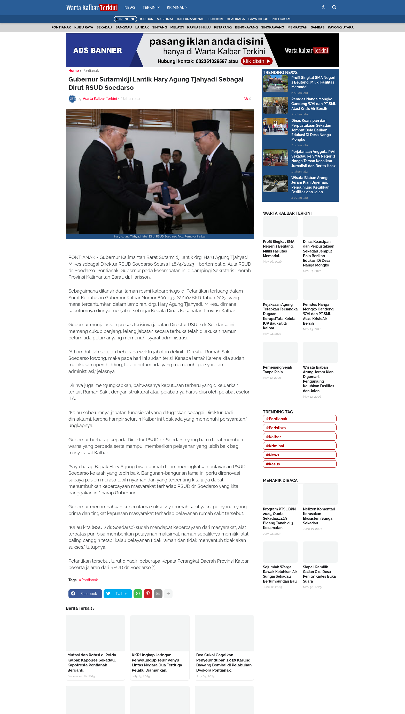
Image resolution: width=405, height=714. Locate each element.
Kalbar (146, 19)
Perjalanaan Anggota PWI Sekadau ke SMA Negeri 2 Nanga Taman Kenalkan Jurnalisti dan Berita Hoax (313, 159)
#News (272, 455)
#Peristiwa (276, 428)
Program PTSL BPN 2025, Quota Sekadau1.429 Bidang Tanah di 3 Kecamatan (279, 518)
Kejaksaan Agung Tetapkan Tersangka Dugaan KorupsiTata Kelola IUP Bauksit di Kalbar (280, 316)
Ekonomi (215, 19)
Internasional (190, 19)
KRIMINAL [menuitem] (175, 7)
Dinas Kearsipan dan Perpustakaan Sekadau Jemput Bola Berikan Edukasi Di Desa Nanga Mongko (311, 130)
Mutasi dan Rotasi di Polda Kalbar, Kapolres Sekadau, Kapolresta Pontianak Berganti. (91, 663)
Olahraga (236, 19)
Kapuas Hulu (199, 27)
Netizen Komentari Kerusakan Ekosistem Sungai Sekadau (319, 516)
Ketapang (223, 27)
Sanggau (123, 27)
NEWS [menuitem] (129, 7)
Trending (126, 19)
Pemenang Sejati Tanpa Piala (277, 369)
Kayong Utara (341, 27)
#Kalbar (273, 437)
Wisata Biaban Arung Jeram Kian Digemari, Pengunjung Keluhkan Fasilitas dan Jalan (310, 185)
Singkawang (272, 27)
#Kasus (273, 464)
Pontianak (61, 27)
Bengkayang (246, 27)
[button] (323, 7)
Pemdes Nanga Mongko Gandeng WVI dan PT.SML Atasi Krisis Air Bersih (313, 103)
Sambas (317, 27)
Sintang (159, 27)
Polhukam (281, 19)
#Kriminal (275, 446)
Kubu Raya (83, 27)
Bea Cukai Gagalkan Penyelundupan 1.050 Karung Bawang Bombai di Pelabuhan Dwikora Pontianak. (224, 663)
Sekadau (104, 27)
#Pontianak (88, 580)
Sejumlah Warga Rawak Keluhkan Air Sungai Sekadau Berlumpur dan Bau (280, 574)
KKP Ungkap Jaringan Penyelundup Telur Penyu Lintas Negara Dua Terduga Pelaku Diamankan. (157, 663)
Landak (142, 27)
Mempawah (297, 27)
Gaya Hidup (258, 19)
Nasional (165, 19)
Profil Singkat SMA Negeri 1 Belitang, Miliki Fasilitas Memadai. (313, 82)
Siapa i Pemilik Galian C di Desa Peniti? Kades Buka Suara (319, 574)
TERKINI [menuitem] (150, 7)
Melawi (177, 27)
